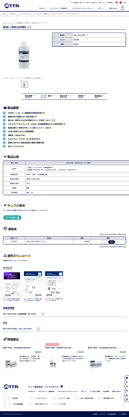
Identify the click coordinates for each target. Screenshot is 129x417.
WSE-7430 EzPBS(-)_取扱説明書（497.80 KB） (20, 314)
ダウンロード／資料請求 (59, 8)
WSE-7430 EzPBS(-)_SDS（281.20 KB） (18, 328)
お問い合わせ (113, 8)
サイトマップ (102, 414)
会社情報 (75, 2)
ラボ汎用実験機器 (18, 404)
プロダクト (42, 8)
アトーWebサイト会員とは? (90, 2)
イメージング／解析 (64, 398)
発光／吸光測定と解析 (87, 398)
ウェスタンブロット (41, 398)
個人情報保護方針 (112, 414)
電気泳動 (15, 398)
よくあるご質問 (95, 391)
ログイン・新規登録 (107, 2)
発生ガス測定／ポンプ (41, 404)
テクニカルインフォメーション (82, 8)
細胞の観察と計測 (108, 398)
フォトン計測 (62, 404)
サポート (100, 8)
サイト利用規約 (122, 414)
